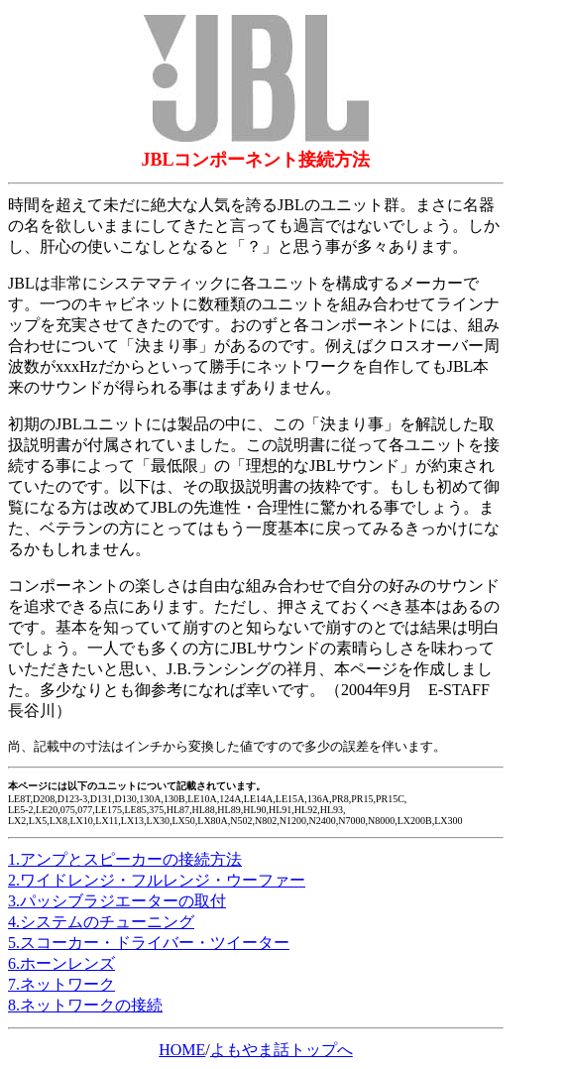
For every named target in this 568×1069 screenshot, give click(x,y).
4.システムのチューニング (101, 921)
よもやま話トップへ (281, 1049)
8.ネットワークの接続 (85, 1005)
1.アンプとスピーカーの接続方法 (125, 859)
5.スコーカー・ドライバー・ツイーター (148, 942)
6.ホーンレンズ (61, 963)
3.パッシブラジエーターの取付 (117, 900)
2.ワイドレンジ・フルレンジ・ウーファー (156, 880)
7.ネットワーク (61, 984)
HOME (182, 1049)
